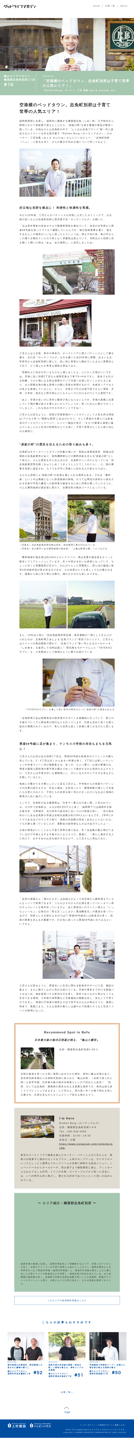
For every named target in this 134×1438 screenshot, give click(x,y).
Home (96, 6)
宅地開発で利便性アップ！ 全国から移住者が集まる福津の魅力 (107, 1366)
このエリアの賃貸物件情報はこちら (67, 1300)
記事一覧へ (67, 1392)
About (124, 6)
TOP (67, 1412)
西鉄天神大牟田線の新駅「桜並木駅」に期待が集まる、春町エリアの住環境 (66, 1367)
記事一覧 (110, 6)
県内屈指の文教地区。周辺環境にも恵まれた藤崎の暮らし (25, 1366)
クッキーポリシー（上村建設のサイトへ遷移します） (103, 1425)
